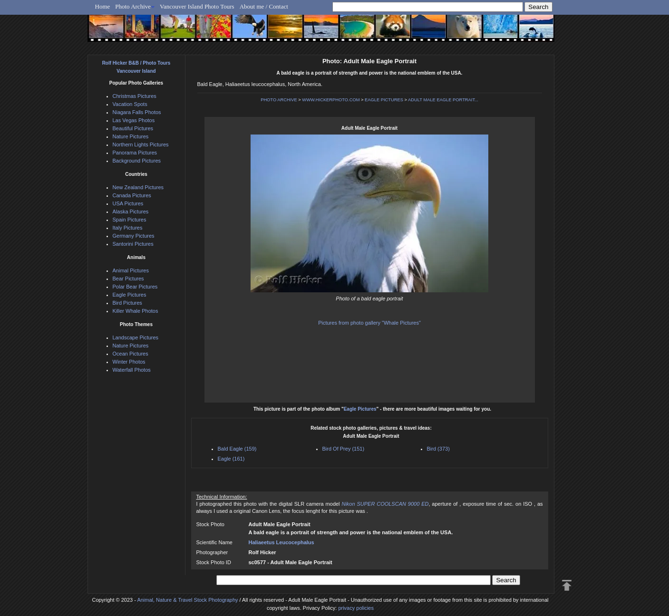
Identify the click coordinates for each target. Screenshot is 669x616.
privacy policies (356, 608)
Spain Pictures (129, 219)
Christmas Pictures (134, 96)
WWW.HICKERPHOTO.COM (330, 99)
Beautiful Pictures (133, 128)
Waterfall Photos (132, 370)
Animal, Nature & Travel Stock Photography (187, 600)
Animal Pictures (131, 270)
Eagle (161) (231, 459)
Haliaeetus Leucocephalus (281, 542)
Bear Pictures (128, 278)
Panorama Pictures (135, 152)
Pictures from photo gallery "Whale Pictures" (369, 323)
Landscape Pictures (136, 337)
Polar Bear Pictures (135, 286)
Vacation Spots (130, 104)
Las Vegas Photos (134, 120)
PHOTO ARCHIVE (279, 99)
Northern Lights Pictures (141, 144)
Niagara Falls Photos (137, 112)
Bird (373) (438, 449)
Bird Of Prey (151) (343, 449)
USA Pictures (128, 203)
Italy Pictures (128, 228)
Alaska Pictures (131, 211)
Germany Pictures (134, 236)
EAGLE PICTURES (384, 99)
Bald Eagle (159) (237, 449)
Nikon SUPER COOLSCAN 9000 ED (384, 504)
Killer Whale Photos (135, 311)
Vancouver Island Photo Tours (197, 6)
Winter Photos (129, 362)
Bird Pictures (127, 303)
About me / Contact (264, 6)
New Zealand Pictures (138, 187)
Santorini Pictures (133, 244)
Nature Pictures (131, 136)
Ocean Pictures (130, 353)
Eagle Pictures (360, 409)
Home (102, 6)
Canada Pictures (132, 195)
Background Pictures (137, 161)
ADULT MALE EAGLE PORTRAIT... (443, 99)
